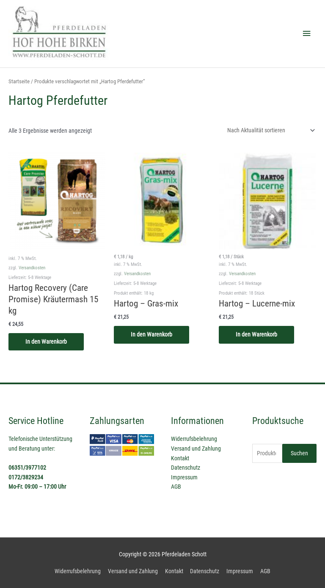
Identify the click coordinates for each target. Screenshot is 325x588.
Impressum (184, 477)
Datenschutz (185, 467)
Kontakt (180, 458)
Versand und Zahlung (196, 448)
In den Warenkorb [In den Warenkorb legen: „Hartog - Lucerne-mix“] (256, 334)
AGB (176, 486)
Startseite (19, 81)
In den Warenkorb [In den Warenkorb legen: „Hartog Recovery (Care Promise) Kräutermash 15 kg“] (46, 341)
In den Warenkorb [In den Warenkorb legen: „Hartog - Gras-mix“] (151, 334)
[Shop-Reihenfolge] (270, 130)
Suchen (299, 453)
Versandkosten (32, 268)
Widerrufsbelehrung (194, 438)
